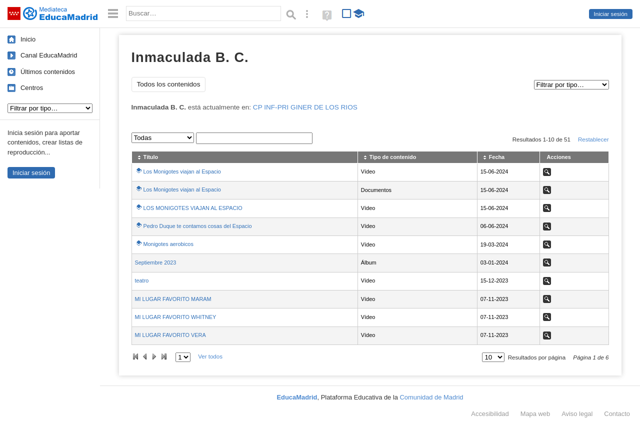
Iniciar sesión (611, 14)
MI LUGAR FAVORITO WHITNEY (175, 317)
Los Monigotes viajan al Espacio (182, 171)
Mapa (535, 414)
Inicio (28, 39)
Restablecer (593, 139)
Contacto (617, 414)
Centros (31, 88)
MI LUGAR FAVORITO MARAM (173, 299)
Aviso (577, 414)
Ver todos (210, 357)
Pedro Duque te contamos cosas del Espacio (198, 226)
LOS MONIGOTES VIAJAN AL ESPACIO (193, 208)
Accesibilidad (489, 414)
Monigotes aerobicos (169, 244)
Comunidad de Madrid (432, 397)
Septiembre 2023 (155, 263)
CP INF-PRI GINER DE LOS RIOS (305, 107)
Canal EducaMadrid (48, 55)
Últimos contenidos (47, 72)
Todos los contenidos (168, 84)
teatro (142, 281)
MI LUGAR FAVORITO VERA (170, 335)
